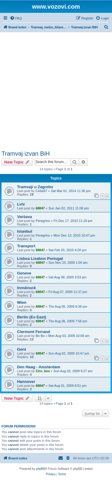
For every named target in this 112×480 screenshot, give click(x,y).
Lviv (21, 204)
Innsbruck (26, 288)
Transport (26, 246)
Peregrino (43, 221)
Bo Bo (40, 336)
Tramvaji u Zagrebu (35, 187)
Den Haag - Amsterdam (38, 367)
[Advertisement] (56, 91)
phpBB (40, 468)
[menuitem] (16, 18)
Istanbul (24, 231)
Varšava (24, 216)
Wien (21, 302)
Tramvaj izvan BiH (25, 153)
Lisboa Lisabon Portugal (40, 258)
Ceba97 (41, 191)
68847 (40, 208)
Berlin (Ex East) (31, 317)
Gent (21, 349)
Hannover (26, 381)
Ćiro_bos (43, 371)
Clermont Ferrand (33, 331)
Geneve (24, 273)
